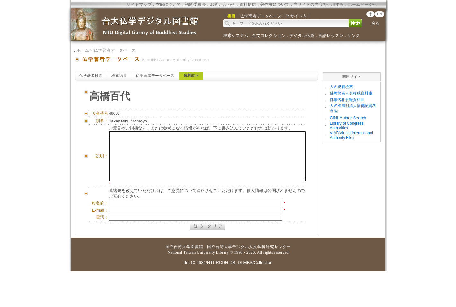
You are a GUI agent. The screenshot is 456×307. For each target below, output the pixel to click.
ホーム (82, 50)
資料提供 (247, 4)
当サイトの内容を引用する (319, 4)
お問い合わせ (222, 4)
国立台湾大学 (177, 282)
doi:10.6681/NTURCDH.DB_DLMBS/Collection (227, 298)
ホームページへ (362, 4)
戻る (375, 23)
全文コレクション (268, 35)
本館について (168, 4)
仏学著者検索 (90, 75)
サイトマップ (139, 4)
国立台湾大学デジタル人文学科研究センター (249, 282)
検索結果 (119, 75)
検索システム (235, 35)
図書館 (196, 282)
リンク (353, 35)
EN (379, 14)
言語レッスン (330, 35)
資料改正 (191, 75)
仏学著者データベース (115, 50)
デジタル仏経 (301, 35)
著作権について (274, 4)
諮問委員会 (195, 4)
